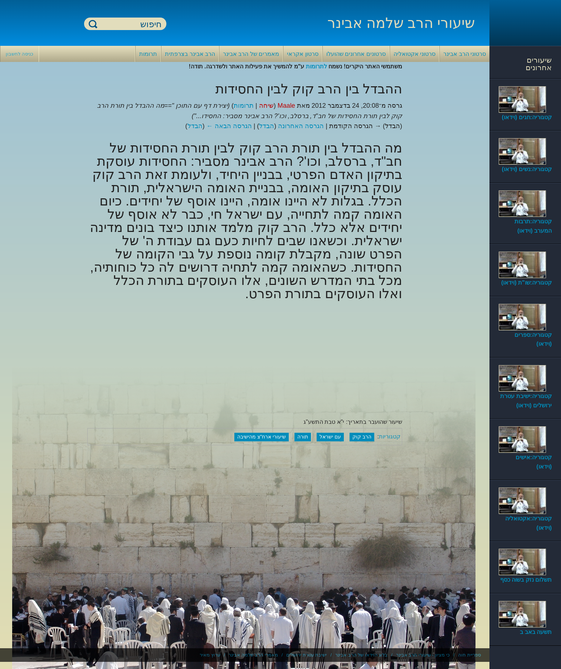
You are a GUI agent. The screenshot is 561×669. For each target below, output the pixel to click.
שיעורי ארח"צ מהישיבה (261, 437)
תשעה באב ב (536, 632)
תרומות (148, 54)
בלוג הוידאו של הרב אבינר (361, 655)
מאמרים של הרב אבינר (251, 54)
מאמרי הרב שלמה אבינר (253, 655)
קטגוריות (389, 436)
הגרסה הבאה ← (229, 126)
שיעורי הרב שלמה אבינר (401, 23)
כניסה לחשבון (19, 54)
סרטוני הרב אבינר (464, 54)
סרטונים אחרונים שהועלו (356, 54)
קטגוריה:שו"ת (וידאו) (526, 283)
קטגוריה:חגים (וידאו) (527, 117)
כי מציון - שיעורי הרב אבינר (423, 655)
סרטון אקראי (302, 54)
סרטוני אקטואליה (414, 54)
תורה (302, 437)
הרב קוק (361, 437)
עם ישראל (330, 437)
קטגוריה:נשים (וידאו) (527, 169)
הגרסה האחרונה (301, 126)
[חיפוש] (129, 24)
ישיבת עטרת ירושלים (306, 655)
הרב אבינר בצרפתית (190, 54)
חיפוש (93, 24)
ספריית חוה (469, 655)
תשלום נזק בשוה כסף (526, 580)
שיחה (266, 105)
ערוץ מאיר (210, 655)
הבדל (266, 126)
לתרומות (316, 66)
